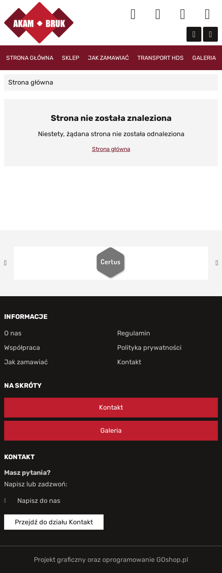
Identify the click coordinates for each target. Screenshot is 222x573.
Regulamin (133, 333)
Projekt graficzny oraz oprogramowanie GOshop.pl (111, 560)
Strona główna (29, 57)
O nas (12, 333)
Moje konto (158, 14)
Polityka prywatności (149, 347)
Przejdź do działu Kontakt (54, 522)
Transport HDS (160, 57)
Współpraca (22, 347)
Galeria (204, 57)
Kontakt (129, 362)
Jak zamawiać (108, 57)
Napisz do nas (38, 501)
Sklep (70, 57)
